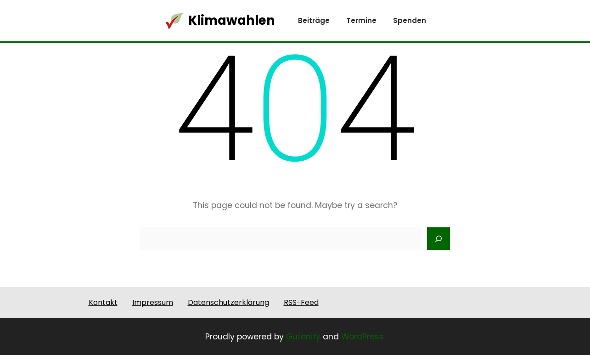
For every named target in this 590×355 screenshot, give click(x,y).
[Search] (438, 238)
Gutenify (304, 336)
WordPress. (363, 336)
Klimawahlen (231, 20)
